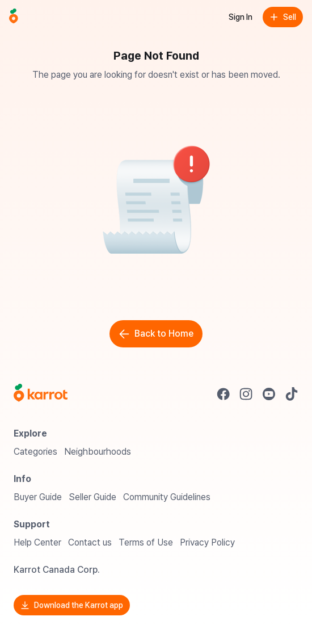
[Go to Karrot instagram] (246, 394)
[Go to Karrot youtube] (269, 394)
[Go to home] (13, 17)
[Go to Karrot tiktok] (291, 394)
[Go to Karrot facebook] (223, 394)
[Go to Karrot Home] (41, 394)
